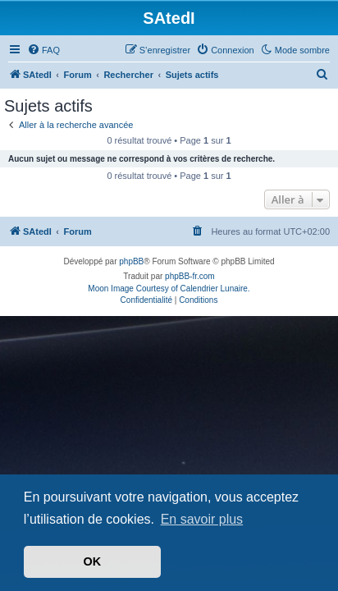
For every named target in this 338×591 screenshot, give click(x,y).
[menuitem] (43, 50)
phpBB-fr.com (190, 276)
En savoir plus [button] (202, 519)
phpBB (131, 261)
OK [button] (93, 561)
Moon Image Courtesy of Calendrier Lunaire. (168, 288)
